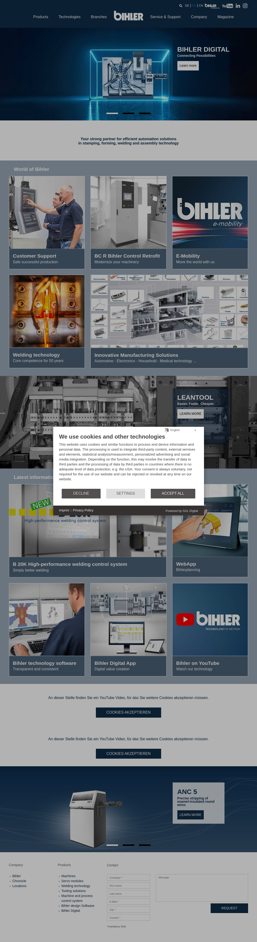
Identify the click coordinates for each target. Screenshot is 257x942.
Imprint (64, 510)
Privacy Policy (83, 510)
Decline (81, 493)
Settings (125, 493)
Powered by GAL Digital (182, 510)
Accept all (173, 493)
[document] (128, 460)
